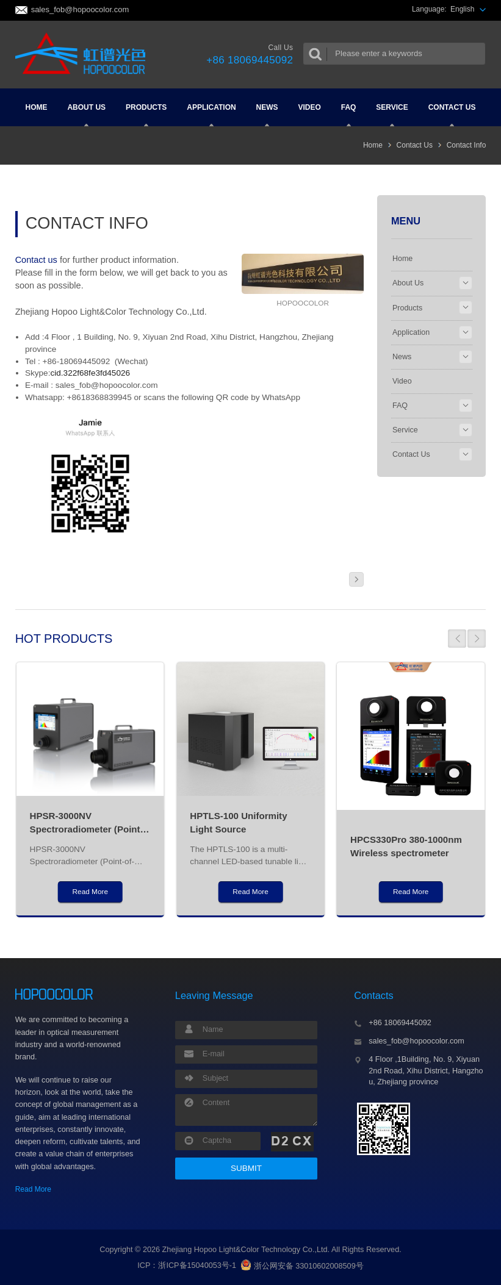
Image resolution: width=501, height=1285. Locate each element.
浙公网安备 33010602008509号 (302, 1266)
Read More (33, 1189)
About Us (86, 114)
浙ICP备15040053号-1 (197, 1266)
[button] (457, 638)
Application (211, 114)
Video (309, 107)
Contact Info (466, 145)
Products (146, 114)
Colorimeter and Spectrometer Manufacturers (84, 54)
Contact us (36, 260)
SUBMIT (246, 1168)
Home (37, 107)
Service (392, 114)
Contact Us (452, 114)
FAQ (348, 114)
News (267, 114)
